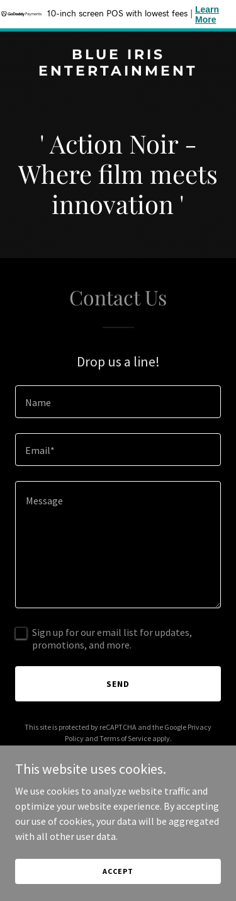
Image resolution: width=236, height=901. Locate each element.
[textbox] (118, 401)
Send (118, 683)
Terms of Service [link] (125, 738)
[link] (118, 71)
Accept (118, 871)
